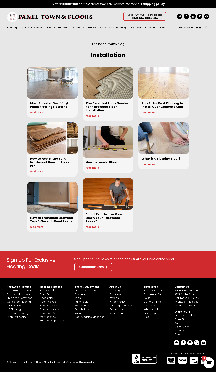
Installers (149, 305)
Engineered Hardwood (20, 290)
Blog (163, 27)
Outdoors (78, 27)
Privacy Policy (117, 301)
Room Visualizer (153, 290)
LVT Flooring (14, 309)
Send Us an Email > (186, 305)
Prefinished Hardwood (20, 294)
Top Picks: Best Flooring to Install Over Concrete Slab (162, 105)
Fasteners (80, 294)
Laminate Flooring (17, 313)
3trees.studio (86, 362)
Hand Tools (81, 301)
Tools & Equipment (32, 27)
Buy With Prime (153, 301)
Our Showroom (118, 294)
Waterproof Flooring (19, 301)
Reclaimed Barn (153, 294)
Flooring (12, 27)
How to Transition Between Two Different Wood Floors (51, 220)
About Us (150, 27)
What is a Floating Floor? (161, 158)
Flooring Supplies (57, 27)
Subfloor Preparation (52, 320)
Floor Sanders (83, 305)
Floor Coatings (49, 294)
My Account (186, 27)
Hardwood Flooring (19, 286)
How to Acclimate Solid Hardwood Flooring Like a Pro (50, 162)
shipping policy (154, 4)
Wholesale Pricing (154, 309)
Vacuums (80, 313)
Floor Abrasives (49, 305)
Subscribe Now (91, 267)
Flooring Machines (86, 290)
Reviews (114, 298)
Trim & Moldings (49, 290)
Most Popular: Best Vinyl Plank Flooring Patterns (49, 105)
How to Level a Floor (101, 162)
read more (36, 112)
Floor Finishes (48, 301)
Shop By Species (17, 317)
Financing (150, 313)
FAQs (147, 298)
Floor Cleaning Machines (89, 317)
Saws (78, 298)
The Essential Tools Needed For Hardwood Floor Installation (107, 107)
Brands (92, 27)
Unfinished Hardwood (19, 298)
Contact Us (116, 309)
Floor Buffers (82, 309)
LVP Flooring (14, 305)
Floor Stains (47, 298)
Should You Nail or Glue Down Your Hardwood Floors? (104, 218)
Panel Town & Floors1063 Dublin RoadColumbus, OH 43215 (187, 294)
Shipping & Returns (120, 305)
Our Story (114, 290)
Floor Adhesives (49, 309)
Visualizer (135, 27)
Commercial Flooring (113, 27)
